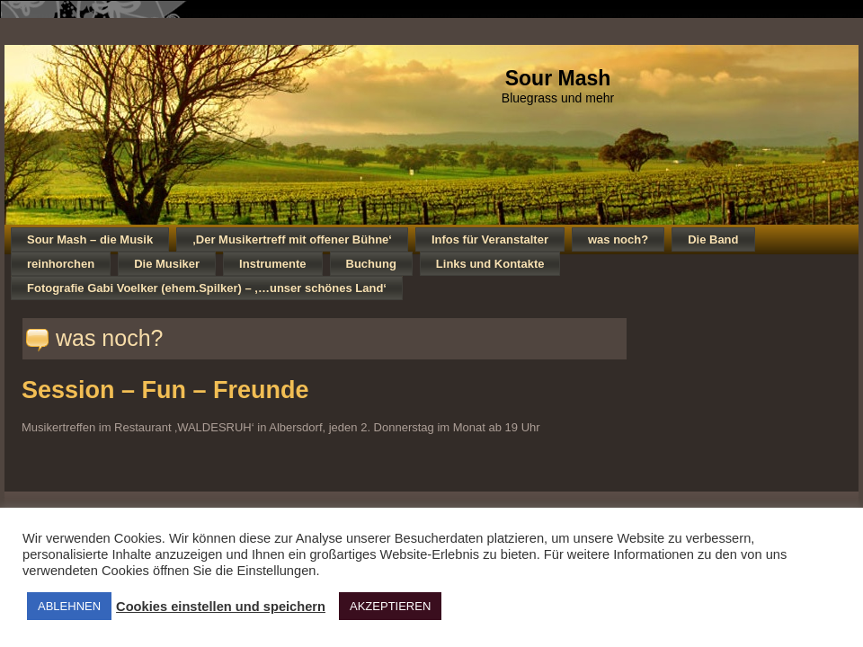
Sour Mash (558, 78)
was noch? (110, 337)
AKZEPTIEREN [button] (390, 606)
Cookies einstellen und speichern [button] (220, 606)
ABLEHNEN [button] (69, 606)
